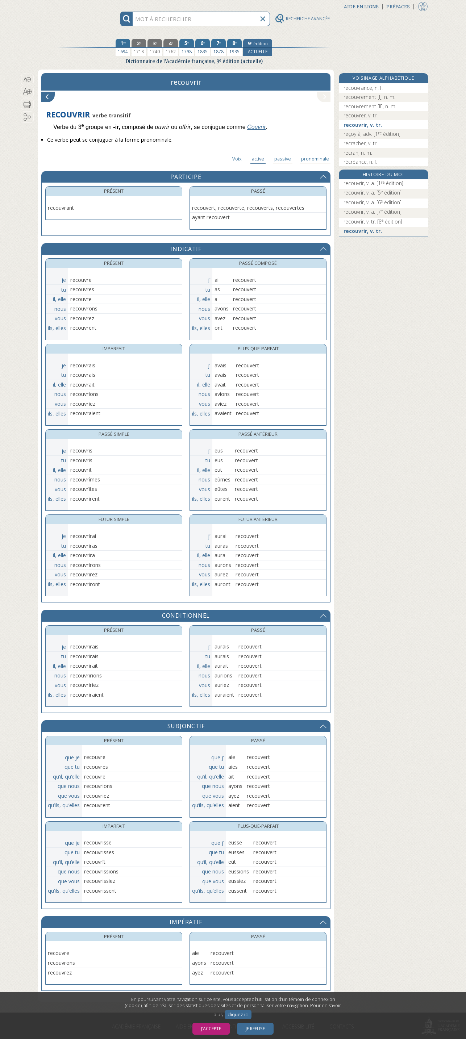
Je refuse (255, 1029)
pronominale (315, 158)
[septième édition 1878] (218, 47)
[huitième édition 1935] (234, 47)
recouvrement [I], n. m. (369, 96)
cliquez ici (238, 1014)
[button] (27, 79)
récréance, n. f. (360, 161)
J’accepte (211, 1029)
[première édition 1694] (123, 47)
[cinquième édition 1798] (186, 47)
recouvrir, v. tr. (363, 124)
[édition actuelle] (257, 47)
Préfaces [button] (398, 6)
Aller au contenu (66, 6)
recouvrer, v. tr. (361, 115)
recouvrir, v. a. (373, 183)
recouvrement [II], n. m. (370, 106)
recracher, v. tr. (361, 143)
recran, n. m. (358, 152)
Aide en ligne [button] (361, 6)
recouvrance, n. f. (363, 87)
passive (282, 158)
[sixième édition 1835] (202, 47)
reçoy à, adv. (372, 133)
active (258, 158)
